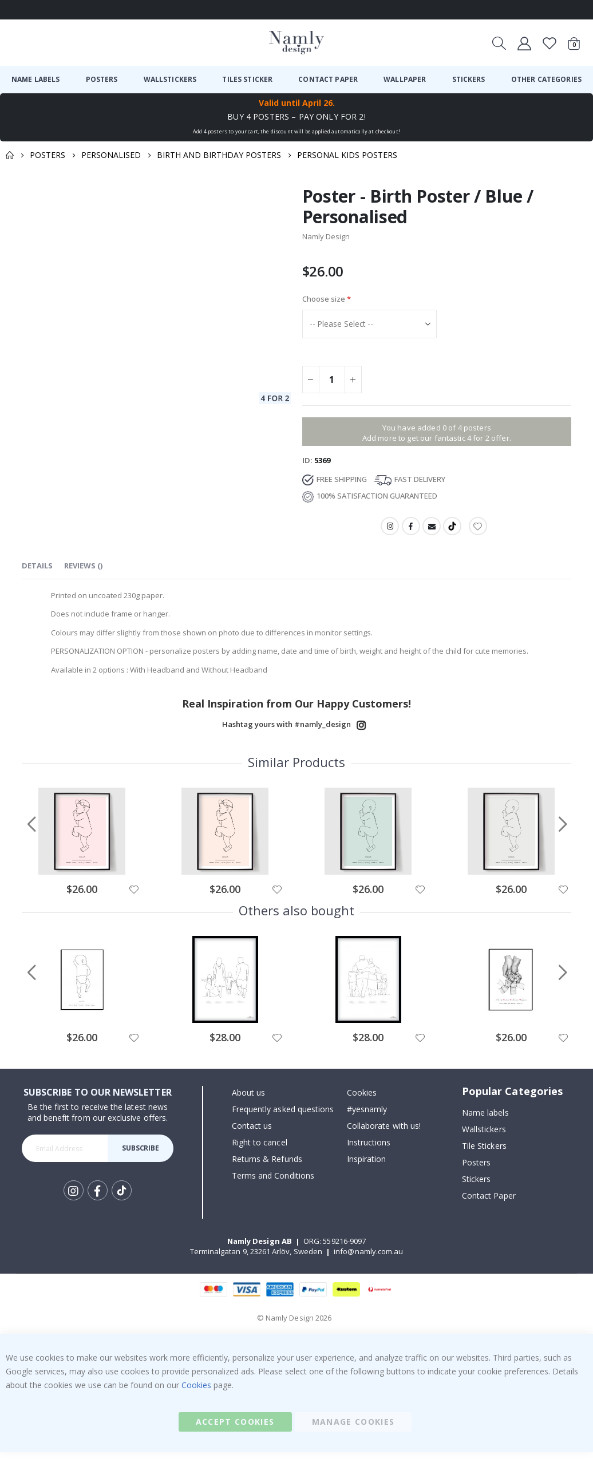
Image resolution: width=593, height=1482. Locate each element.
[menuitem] (35, 79)
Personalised (111, 154)
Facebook (410, 534)
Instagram (388, 534)
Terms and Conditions (273, 1205)
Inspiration (366, 1189)
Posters (47, 154)
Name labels (485, 1142)
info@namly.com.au (368, 1282)
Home (10, 155)
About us (249, 1122)
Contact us (252, 1156)
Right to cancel (259, 1172)
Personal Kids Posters (347, 154)
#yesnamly (367, 1139)
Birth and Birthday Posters (219, 154)
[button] (133, 919)
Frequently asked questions (283, 1139)
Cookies (362, 1122)
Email (431, 534)
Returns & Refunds (267, 1189)
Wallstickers (484, 1158)
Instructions (369, 1172)
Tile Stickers (484, 1175)
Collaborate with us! (384, 1156)
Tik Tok (121, 1221)
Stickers (476, 1208)
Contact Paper (489, 1225)
